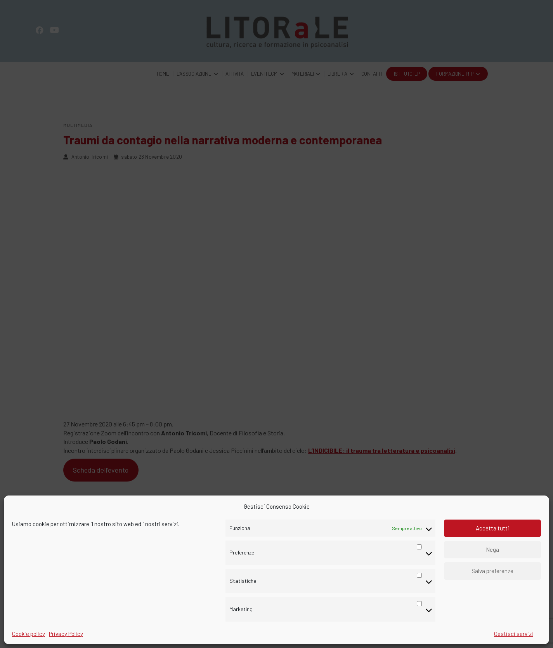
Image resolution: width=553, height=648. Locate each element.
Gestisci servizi (513, 633)
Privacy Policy (66, 633)
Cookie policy (28, 633)
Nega (492, 549)
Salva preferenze (492, 570)
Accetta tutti (492, 528)
